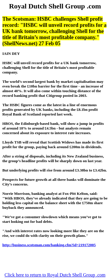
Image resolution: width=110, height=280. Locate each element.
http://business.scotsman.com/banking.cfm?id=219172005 (49, 245)
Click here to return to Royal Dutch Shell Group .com (55, 274)
